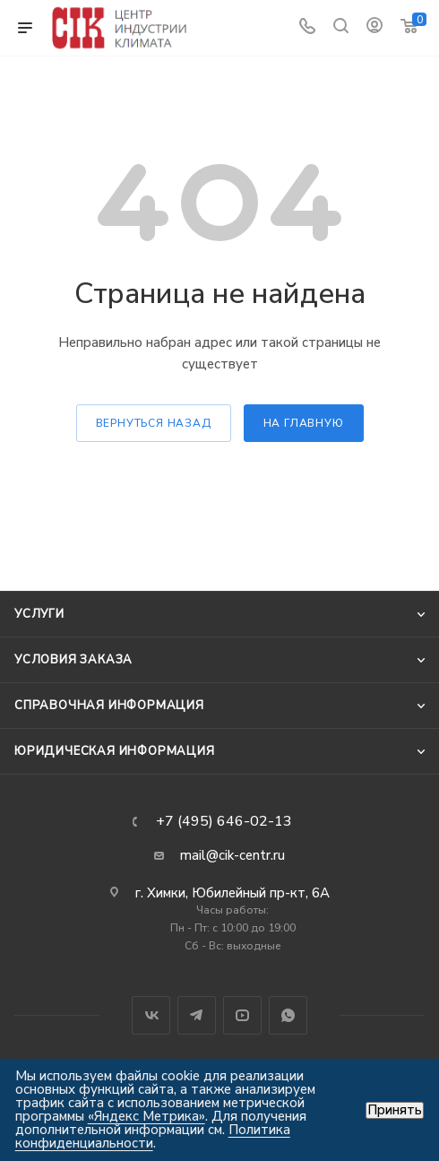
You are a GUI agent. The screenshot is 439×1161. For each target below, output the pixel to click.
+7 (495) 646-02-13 (224, 821)
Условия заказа (73, 660)
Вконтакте (151, 1015)
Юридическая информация (114, 751)
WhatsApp (288, 1015)
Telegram (196, 1015)
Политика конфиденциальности (152, 1136)
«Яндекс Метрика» (146, 1116)
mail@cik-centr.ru (232, 855)
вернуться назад (153, 423)
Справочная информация (109, 705)
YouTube (242, 1015)
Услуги (39, 614)
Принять (394, 1110)
